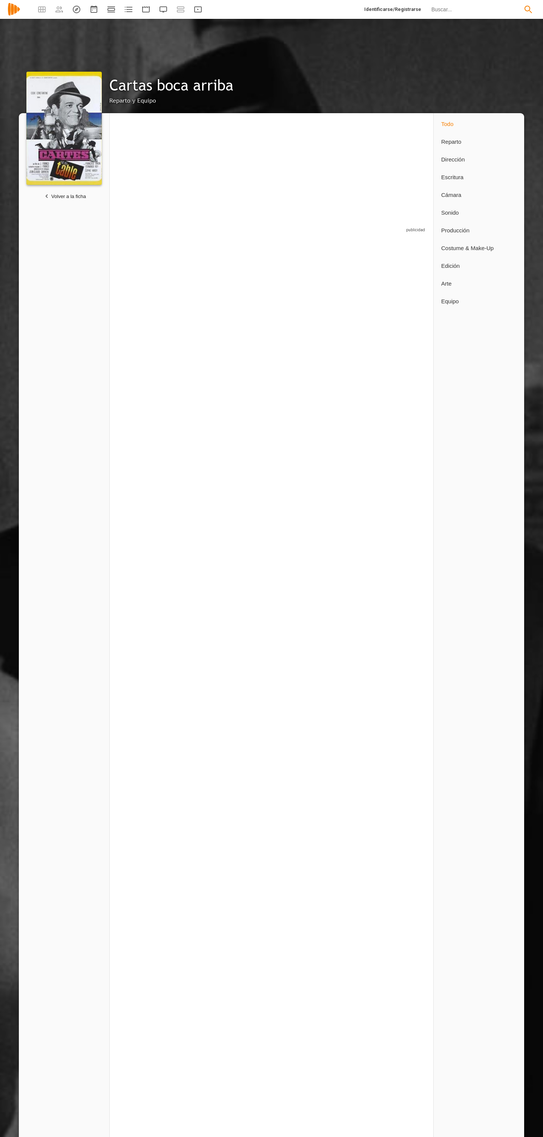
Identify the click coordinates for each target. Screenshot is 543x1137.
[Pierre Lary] (245, 723)
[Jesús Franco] (302, 401)
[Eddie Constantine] (143, 306)
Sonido (450, 212)
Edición (450, 266)
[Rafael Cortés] (354, 500)
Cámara (451, 195)
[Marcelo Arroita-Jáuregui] (143, 401)
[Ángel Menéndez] (143, 598)
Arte (446, 283)
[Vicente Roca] (196, 401)
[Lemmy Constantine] (196, 500)
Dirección (453, 159)
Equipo (450, 301)
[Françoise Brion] (196, 306)
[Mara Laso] (354, 401)
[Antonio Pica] (196, 598)
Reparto (451, 141)
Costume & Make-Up (467, 248)
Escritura (452, 177)
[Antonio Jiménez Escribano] (403, 500)
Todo (447, 124)
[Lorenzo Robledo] (249, 598)
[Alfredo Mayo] (354, 306)
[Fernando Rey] (249, 306)
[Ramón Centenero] (249, 500)
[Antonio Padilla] (302, 500)
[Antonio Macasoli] (143, 976)
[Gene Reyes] (249, 401)
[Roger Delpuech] (196, 976)
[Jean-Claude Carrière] (143, 849)
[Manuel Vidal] (298, 598)
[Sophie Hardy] (302, 306)
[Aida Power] (143, 500)
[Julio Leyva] (245, 976)
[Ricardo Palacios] (403, 306)
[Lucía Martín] (196, 723)
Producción (455, 230)
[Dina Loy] (403, 401)
